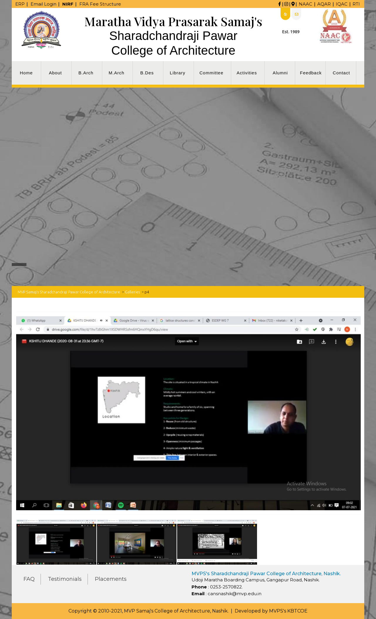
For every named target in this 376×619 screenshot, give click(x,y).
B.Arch (85, 72)
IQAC (342, 4)
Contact (341, 72)
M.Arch (117, 72)
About (55, 72)
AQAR (324, 4)
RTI (356, 4)
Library (177, 72)
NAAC (305, 4)
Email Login (43, 4)
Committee (211, 72)
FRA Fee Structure (100, 4)
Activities (247, 72)
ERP (20, 4)
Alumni (280, 72)
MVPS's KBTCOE (288, 611)
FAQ (29, 579)
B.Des (147, 72)
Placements (111, 579)
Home (26, 72)
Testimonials (65, 579)
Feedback (311, 72)
